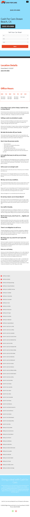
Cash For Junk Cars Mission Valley (8, 370)
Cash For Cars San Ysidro (7, 380)
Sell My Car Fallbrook (6, 319)
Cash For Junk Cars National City (8, 340)
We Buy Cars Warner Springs (7, 468)
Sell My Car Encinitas (6, 316)
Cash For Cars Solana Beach (7, 417)
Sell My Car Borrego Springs (7, 282)
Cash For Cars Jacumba (6, 387)
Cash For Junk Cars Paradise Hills (8, 346)
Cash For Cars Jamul (6, 390)
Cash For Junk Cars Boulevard (8, 360)
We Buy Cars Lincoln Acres (7, 431)
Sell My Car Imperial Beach (7, 323)
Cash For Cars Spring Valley (7, 420)
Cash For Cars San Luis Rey (7, 377)
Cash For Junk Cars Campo (7, 363)
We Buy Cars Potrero (6, 437)
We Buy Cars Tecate (6, 461)
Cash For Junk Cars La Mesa (7, 329)
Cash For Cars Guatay (6, 383)
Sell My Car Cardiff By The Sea (8, 289)
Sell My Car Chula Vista (6, 296)
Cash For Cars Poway (6, 400)
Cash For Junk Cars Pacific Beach (8, 373)
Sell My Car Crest (5, 302)
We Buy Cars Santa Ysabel (7, 457)
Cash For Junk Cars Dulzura (7, 367)
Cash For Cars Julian (6, 393)
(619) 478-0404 (8, 26)
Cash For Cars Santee (6, 414)
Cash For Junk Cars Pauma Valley (8, 350)
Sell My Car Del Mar (6, 306)
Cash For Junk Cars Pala (6, 343)
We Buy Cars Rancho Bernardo (8, 447)
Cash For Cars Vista (5, 424)
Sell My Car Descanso (6, 309)
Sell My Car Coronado (6, 299)
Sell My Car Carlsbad (6, 292)
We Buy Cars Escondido (6, 427)
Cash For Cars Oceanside (7, 397)
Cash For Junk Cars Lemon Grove (8, 336)
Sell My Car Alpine (5, 276)
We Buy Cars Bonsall (6, 454)
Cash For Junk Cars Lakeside (7, 333)
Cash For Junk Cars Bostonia (7, 356)
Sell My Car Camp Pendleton (7, 286)
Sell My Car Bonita (5, 279)
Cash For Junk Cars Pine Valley (8, 353)
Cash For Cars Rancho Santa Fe (8, 407)
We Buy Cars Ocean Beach (7, 434)
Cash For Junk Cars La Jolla (7, 326)
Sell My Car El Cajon (6, 313)
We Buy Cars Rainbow (6, 441)
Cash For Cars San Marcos (7, 410)
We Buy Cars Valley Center (7, 464)
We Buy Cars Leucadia (6, 451)
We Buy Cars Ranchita (6, 444)
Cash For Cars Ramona (6, 404)
